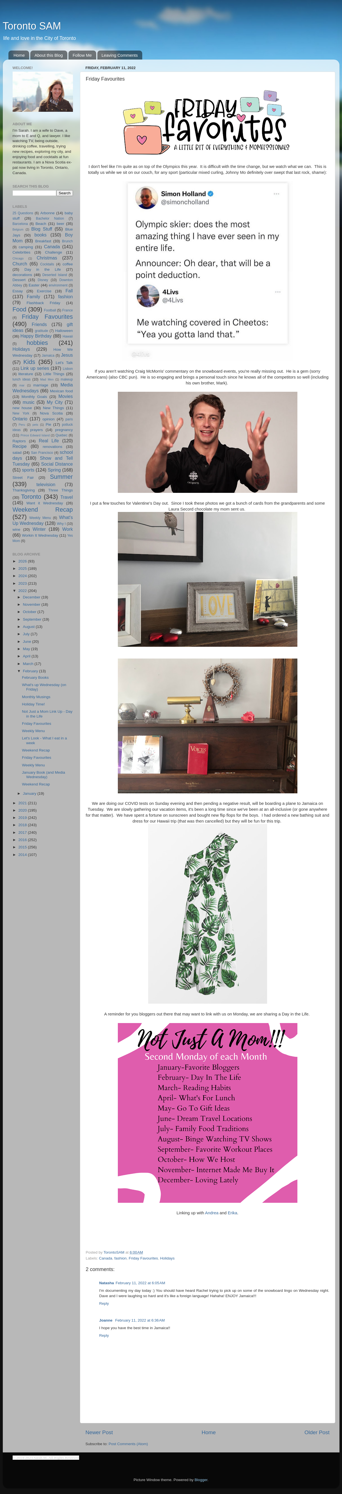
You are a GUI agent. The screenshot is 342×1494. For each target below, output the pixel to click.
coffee (68, 264)
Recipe (20, 446)
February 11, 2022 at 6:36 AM (140, 1320)
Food (19, 309)
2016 (23, 840)
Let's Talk (64, 363)
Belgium (18, 229)
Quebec (62, 435)
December (32, 597)
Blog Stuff (41, 228)
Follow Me (82, 55)
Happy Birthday (36, 335)
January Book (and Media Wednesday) (43, 774)
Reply (104, 1303)
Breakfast (43, 241)
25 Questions (23, 213)
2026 (23, 561)
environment (58, 285)
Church (20, 263)
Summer (61, 476)
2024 (23, 576)
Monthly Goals (34, 397)
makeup (67, 379)
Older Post (316, 1432)
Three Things (60, 490)
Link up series (34, 368)
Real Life (49, 440)
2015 (23, 847)
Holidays (167, 1258)
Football (50, 310)
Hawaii (68, 336)
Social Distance (57, 463)
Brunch (67, 241)
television (46, 484)
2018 (23, 825)
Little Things (53, 374)
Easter (34, 285)
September (33, 619)
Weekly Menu (40, 518)
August (29, 627)
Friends (39, 324)
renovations (52, 447)
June (27, 641)
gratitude (41, 331)
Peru (22, 424)
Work (67, 529)
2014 (23, 855)
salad (17, 452)
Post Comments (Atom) (128, 1444)
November (32, 604)
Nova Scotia (51, 413)
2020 (23, 810)
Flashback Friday (43, 303)
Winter (39, 529)
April (27, 656)
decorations (22, 275)
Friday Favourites (143, 1258)
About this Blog (49, 55)
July (27, 634)
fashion (120, 1258)
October (30, 612)
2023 (23, 583)
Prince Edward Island (35, 435)
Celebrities (22, 252)
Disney (43, 280)
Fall (69, 290)
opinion (48, 419)
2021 (23, 803)
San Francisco (42, 453)
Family (33, 296)
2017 (23, 832)
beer (60, 224)
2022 (23, 591)
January (30, 793)
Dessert (19, 280)
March (29, 664)
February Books (35, 677)
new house (22, 408)
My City (55, 402)
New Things (53, 408)
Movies (65, 396)
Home (19, 55)
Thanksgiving (24, 490)
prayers (36, 430)
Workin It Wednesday (40, 535)
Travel (66, 497)
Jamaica (48, 355)
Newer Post (99, 1432)
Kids (29, 361)
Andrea (212, 1213)
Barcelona (20, 224)
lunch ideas (22, 379)
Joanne (106, 1320)
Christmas (47, 257)
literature (25, 374)
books (41, 234)
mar (22, 385)
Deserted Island (54, 275)
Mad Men (47, 379)
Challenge (53, 252)
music (29, 402)
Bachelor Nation (50, 218)
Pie (48, 424)
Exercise (44, 291)
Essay (18, 291)
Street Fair (23, 477)
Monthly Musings (36, 697)
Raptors (19, 441)
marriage (40, 385)
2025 (23, 568)
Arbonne (47, 213)
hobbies (37, 342)
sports (28, 469)
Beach (40, 224)
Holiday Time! (33, 704)
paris (69, 419)
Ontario (20, 418)
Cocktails (47, 264)
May (27, 649)
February (31, 671)
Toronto (31, 496)
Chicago (18, 258)
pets (35, 424)
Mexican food (61, 391)
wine (16, 529)
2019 (23, 818)
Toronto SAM (32, 26)
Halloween (64, 331)
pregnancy (64, 430)
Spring (54, 469)
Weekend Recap (43, 509)
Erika (232, 1213)
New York (21, 413)
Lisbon (68, 369)
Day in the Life (42, 269)
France (67, 310)
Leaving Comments (120, 55)
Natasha (106, 1283)
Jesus (67, 354)
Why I (61, 524)
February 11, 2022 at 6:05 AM (140, 1283)
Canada (105, 1258)
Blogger (201, 1480)
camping (26, 247)
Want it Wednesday (44, 503)
